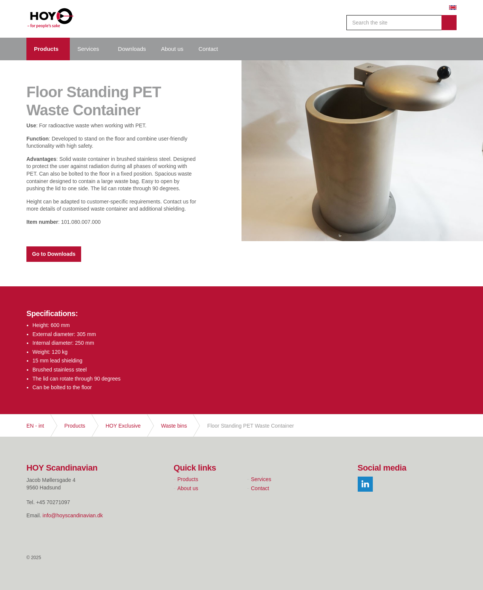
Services (88, 49)
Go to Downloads (53, 254)
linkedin (365, 484)
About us (172, 49)
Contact (208, 49)
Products (46, 49)
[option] (362, 173)
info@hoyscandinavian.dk (73, 515)
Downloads (132, 49)
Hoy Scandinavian (50, 19)
